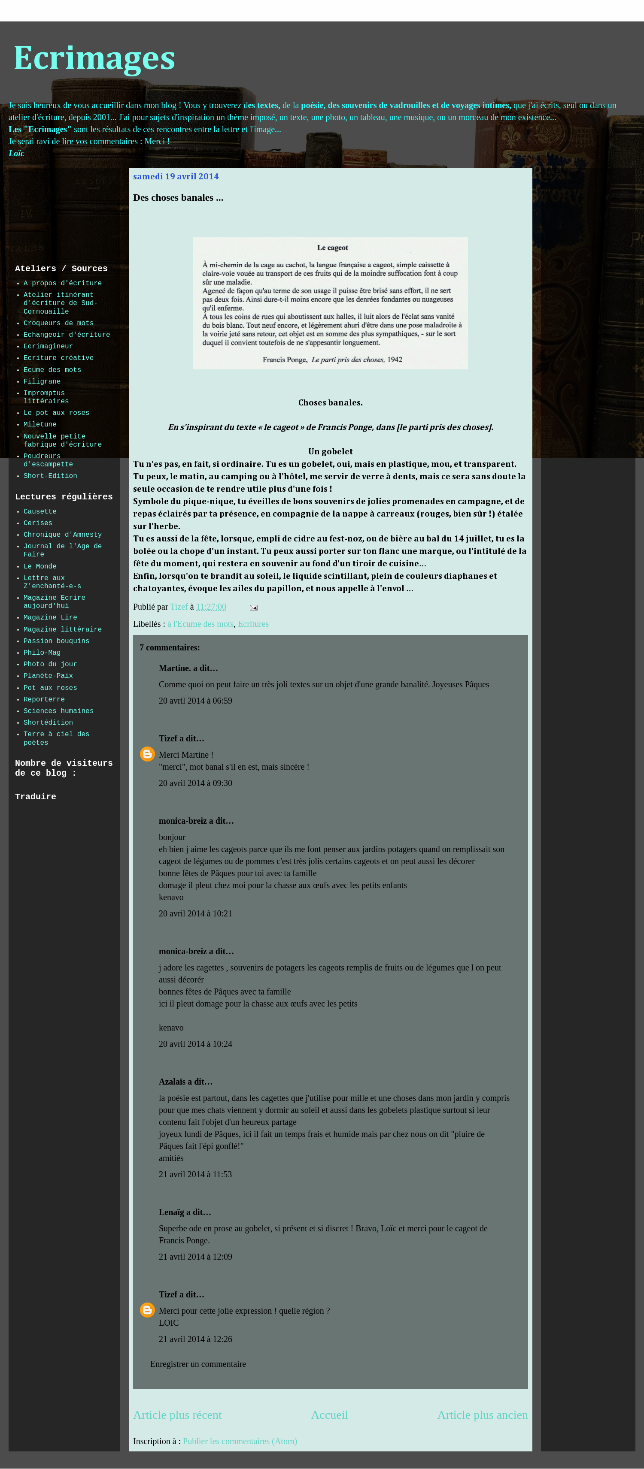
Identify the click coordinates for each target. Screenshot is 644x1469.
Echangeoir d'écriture (67, 335)
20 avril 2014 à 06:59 (195, 700)
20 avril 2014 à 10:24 (195, 1044)
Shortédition (48, 723)
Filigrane (42, 382)
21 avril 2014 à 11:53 (195, 1174)
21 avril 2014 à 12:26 (195, 1339)
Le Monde (40, 567)
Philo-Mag (42, 653)
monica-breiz (183, 820)
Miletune (40, 425)
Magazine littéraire (63, 630)
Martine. (175, 668)
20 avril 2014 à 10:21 (195, 913)
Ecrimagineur (48, 347)
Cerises (38, 523)
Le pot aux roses (57, 413)
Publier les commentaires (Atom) (240, 1441)
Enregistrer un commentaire (198, 1364)
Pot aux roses (50, 688)
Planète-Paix (48, 676)
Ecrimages (94, 59)
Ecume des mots (52, 370)
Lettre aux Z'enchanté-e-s (52, 582)
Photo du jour (50, 664)
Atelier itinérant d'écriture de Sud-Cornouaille (61, 303)
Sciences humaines (59, 711)
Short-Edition (50, 476)
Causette (40, 512)
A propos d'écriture (63, 283)
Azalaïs (172, 1081)
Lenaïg (171, 1212)
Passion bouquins (57, 641)
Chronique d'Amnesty (63, 535)
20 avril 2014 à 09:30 (195, 783)
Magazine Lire (50, 618)
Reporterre (44, 700)
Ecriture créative (59, 358)
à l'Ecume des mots (200, 624)
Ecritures (253, 624)
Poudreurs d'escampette (48, 461)
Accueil (329, 1414)
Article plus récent (177, 1414)
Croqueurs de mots (59, 323)
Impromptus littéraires (46, 397)
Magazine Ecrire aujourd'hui (54, 602)
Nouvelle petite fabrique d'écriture (63, 441)
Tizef (168, 738)
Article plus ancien (482, 1414)
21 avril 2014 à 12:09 (195, 1256)
